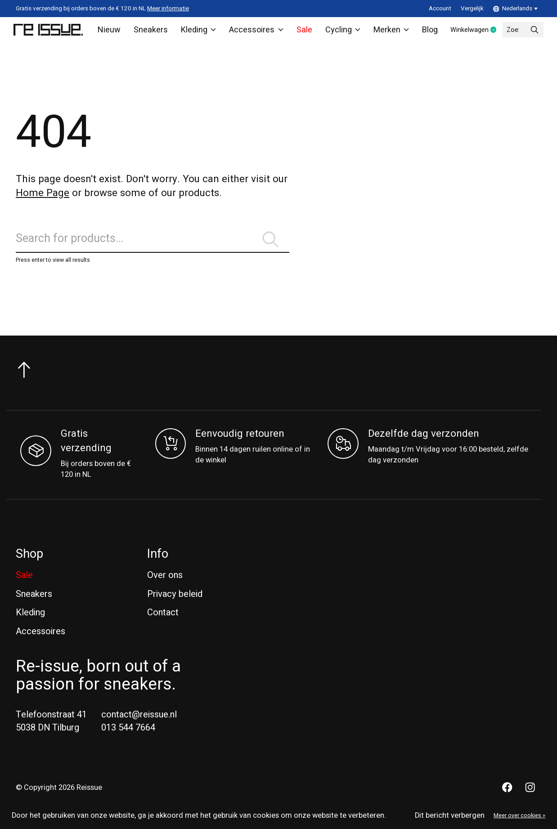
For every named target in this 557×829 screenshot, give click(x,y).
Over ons (165, 586)
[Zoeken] (152, 247)
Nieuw (112, 32)
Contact (163, 623)
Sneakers (151, 32)
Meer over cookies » (519, 815)
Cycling (337, 32)
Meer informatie (168, 8)
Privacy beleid (174, 604)
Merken (385, 32)
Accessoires (253, 32)
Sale (299, 32)
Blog (423, 32)
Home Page (42, 197)
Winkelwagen (474, 32)
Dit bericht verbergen (450, 815)
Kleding (197, 32)
